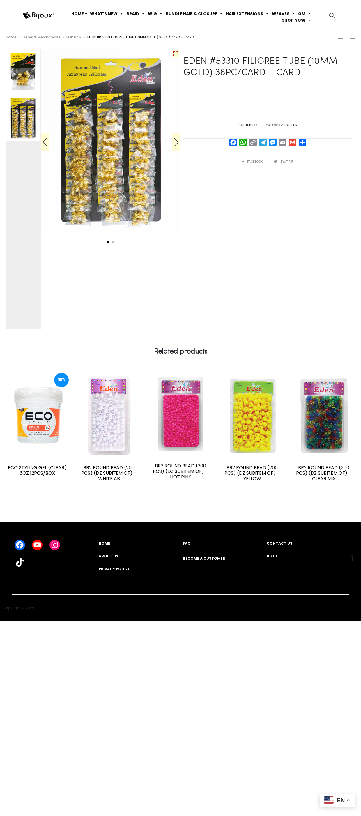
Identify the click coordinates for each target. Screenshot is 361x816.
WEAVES (283, 14)
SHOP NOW (296, 20)
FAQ (187, 543)
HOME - (79, 14)
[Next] (176, 142)
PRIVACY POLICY (114, 568)
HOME (104, 543)
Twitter (284, 161)
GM (304, 14)
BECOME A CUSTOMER (204, 558)
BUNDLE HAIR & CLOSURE (194, 14)
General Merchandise (41, 37)
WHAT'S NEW (106, 14)
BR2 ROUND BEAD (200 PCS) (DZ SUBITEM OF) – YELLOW (252, 473)
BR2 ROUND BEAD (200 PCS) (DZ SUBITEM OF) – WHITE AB (109, 473)
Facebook (252, 161)
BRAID (135, 14)
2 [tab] (113, 242)
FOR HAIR (74, 37)
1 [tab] (108, 242)
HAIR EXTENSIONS (247, 14)
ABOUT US (108, 556)
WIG (155, 14)
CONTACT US (279, 543)
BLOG (272, 556)
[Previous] (45, 142)
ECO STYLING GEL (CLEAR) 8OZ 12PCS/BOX (37, 470)
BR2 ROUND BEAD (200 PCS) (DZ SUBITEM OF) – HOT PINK (180, 471)
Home (11, 37)
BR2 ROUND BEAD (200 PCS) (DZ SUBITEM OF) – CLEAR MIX (323, 473)
